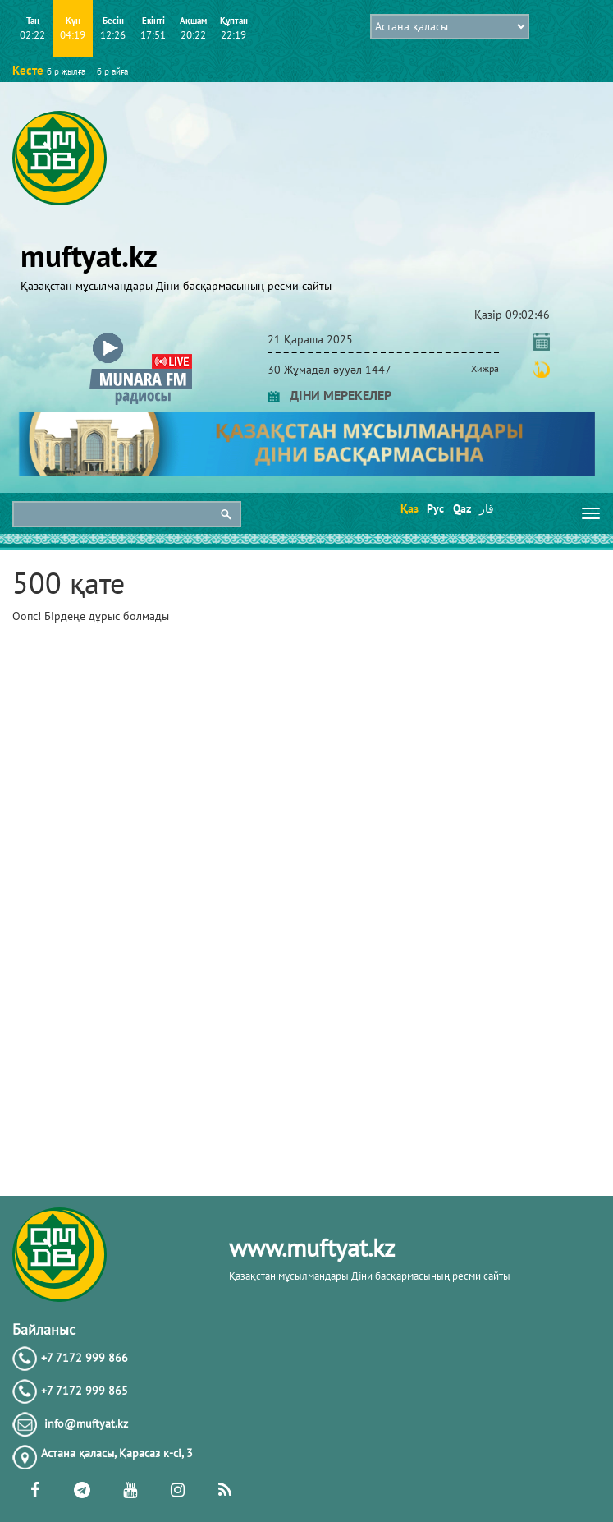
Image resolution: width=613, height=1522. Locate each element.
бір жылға (66, 71)
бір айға (112, 71)
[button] (140, 336)
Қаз (408, 508)
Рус (434, 508)
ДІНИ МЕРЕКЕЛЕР (329, 395)
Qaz (461, 508)
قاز (486, 508)
